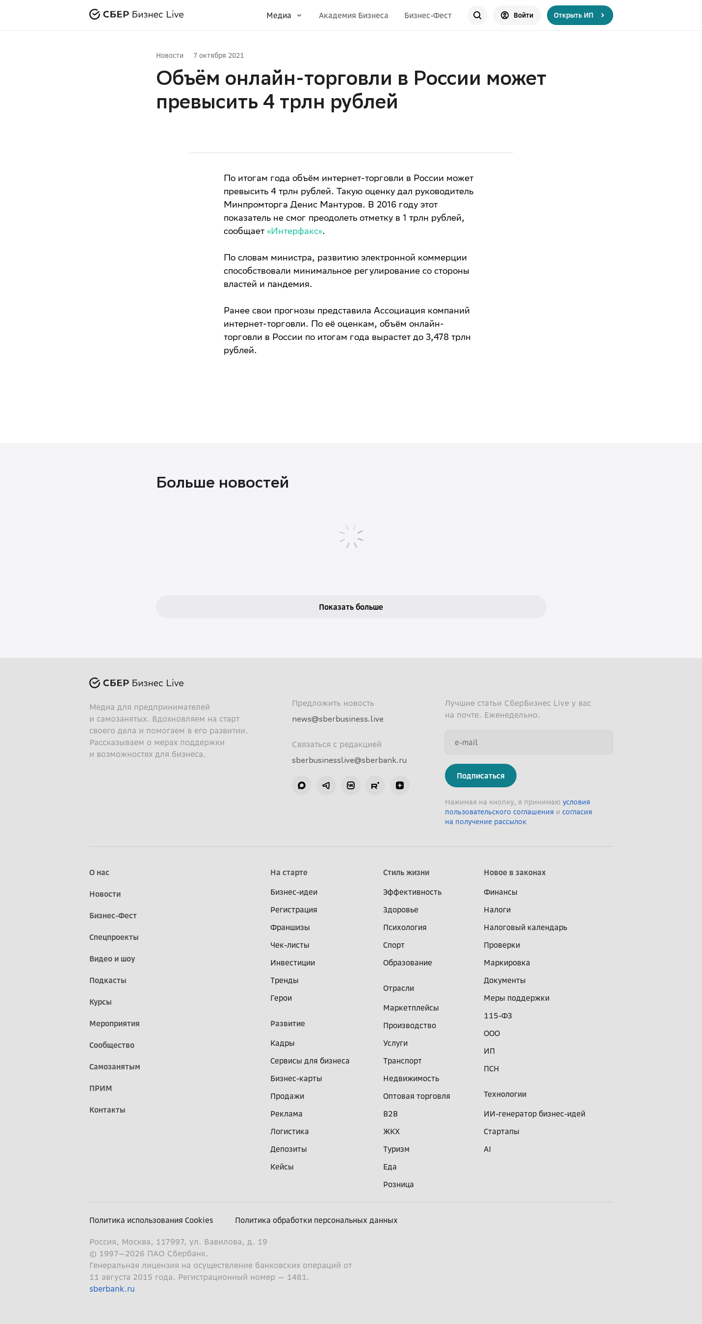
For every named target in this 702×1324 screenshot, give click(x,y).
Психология (405, 927)
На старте (289, 872)
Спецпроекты (114, 937)
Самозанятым (114, 1066)
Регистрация (293, 909)
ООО (492, 1033)
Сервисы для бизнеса (310, 1060)
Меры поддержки (516, 998)
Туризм (396, 1149)
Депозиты (288, 1149)
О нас (99, 872)
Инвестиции (292, 962)
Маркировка (507, 962)
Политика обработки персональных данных (316, 1220)
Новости (169, 55)
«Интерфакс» (294, 232)
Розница (398, 1184)
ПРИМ (100, 1088)
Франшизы (290, 927)
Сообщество (111, 1045)
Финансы (501, 892)
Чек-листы (290, 945)
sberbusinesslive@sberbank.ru (349, 760)
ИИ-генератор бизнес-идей (534, 1113)
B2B (390, 1113)
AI (487, 1149)
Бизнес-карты (296, 1078)
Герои (281, 998)
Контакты (107, 1110)
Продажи (287, 1096)
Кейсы (282, 1166)
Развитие (287, 1023)
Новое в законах (515, 872)
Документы (505, 980)
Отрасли (398, 988)
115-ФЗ (498, 1015)
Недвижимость (411, 1078)
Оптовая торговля (416, 1096)
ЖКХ (391, 1131)
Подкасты (108, 980)
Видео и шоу (112, 958)
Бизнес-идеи (293, 892)
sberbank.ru (112, 1289)
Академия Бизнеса (354, 15)
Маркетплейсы (411, 1007)
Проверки (502, 945)
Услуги (395, 1043)
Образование (407, 962)
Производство (409, 1025)
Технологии (505, 1094)
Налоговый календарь (525, 927)
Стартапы (502, 1131)
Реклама (286, 1113)
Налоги (497, 909)
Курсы (100, 1002)
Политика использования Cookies (151, 1220)
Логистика (289, 1131)
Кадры (282, 1043)
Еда (390, 1166)
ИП (489, 1051)
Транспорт (402, 1060)
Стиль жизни (406, 872)
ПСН (491, 1068)
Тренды (284, 980)
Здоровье (400, 909)
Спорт (394, 945)
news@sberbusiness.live (338, 719)
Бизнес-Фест (428, 15)
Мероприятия (114, 1023)
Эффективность (412, 892)
